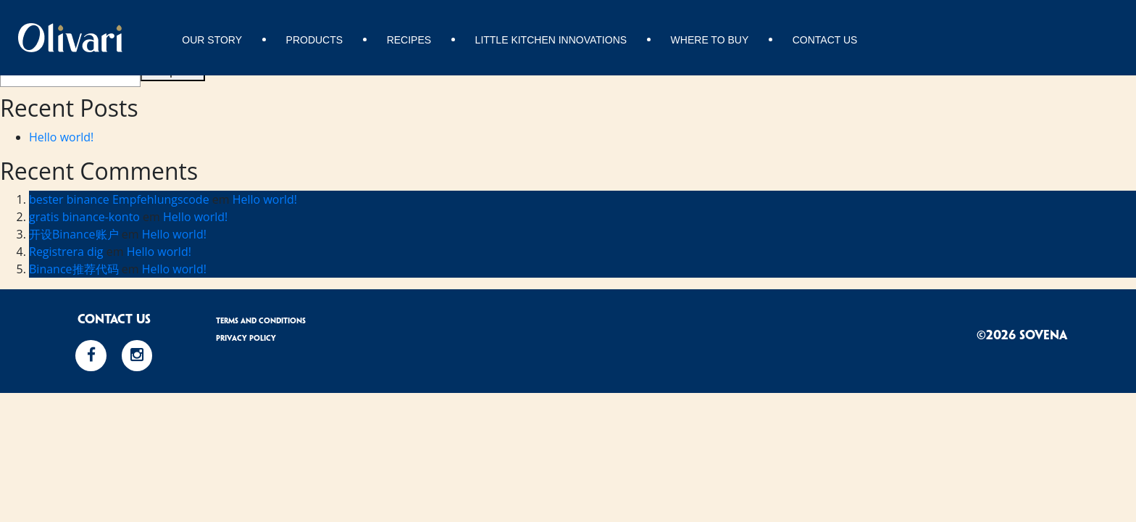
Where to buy (710, 40)
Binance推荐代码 (74, 269)
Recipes (409, 40)
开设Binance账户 (74, 234)
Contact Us (825, 40)
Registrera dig (66, 252)
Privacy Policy (246, 338)
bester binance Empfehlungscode (119, 199)
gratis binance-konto (84, 217)
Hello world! (61, 137)
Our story (212, 40)
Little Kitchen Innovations (551, 40)
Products (314, 40)
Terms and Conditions (261, 321)
